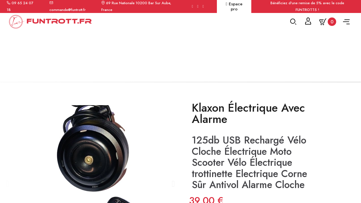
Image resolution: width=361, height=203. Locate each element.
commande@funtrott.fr (67, 9)
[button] (7, 188)
